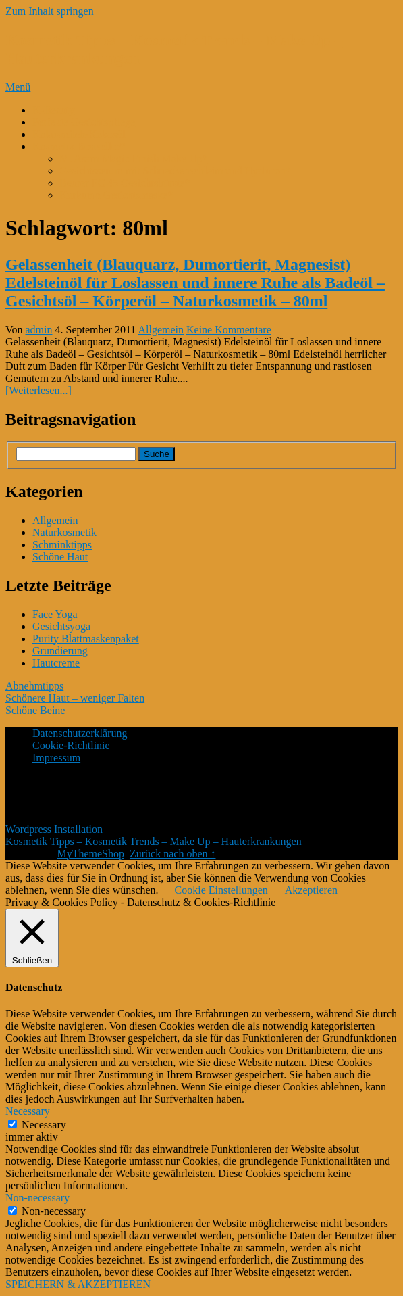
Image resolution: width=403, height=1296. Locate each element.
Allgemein (161, 329)
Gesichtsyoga (61, 626)
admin (39, 329)
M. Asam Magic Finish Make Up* (133, 158)
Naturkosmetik (64, 532)
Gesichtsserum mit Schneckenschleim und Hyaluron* (175, 170)
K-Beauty (53, 110)
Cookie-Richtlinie (71, 745)
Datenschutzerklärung (79, 733)
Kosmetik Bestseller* (78, 146)
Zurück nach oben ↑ (173, 853)
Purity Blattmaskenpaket (85, 638)
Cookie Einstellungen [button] (221, 890)
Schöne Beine (35, 710)
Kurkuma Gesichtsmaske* (116, 195)
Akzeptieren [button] (311, 890)
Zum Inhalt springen (49, 11)
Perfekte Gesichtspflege (83, 122)
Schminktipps (62, 544)
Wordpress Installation (54, 829)
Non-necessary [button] (37, 1197)
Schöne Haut (60, 556)
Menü (17, 87)
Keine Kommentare (228, 329)
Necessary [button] (27, 1111)
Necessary (44, 1124)
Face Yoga (55, 614)
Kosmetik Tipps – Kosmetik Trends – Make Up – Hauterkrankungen (153, 841)
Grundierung (60, 650)
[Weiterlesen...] (38, 390)
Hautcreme (56, 663)
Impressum (56, 757)
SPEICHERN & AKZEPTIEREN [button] (78, 1284)
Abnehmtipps (34, 686)
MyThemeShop (90, 853)
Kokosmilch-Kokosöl (79, 134)
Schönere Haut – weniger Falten (74, 698)
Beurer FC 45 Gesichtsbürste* (124, 183)
